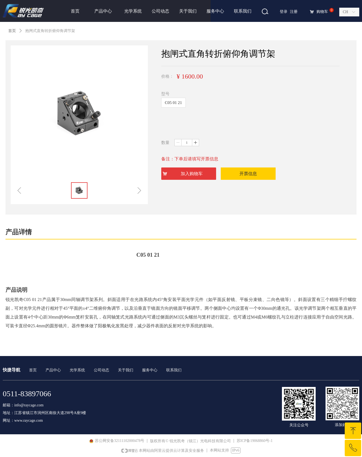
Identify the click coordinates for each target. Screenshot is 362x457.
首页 (12, 31)
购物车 (322, 12)
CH (345, 12)
